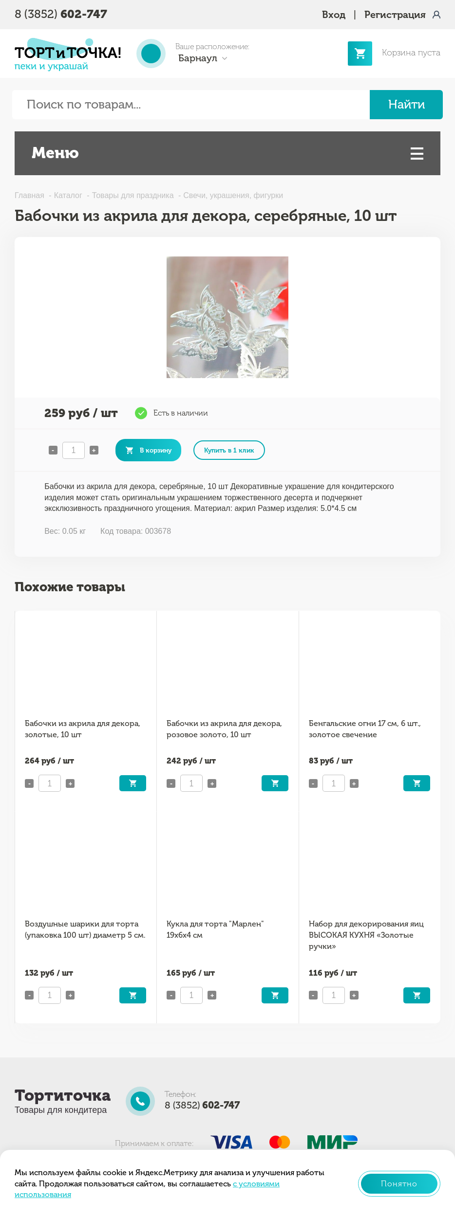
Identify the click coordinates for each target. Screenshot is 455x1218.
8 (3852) (61, 14)
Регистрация (395, 14)
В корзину (155, 450)
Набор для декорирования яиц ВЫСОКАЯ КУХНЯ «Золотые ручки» (366, 934)
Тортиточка (63, 1095)
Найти (406, 104)
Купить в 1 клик (229, 450)
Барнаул (197, 58)
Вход (333, 14)
